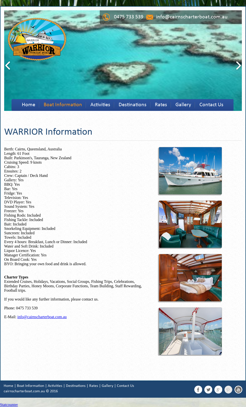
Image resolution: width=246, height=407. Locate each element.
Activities (100, 105)
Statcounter (9, 405)
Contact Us (211, 105)
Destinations (133, 105)
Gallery (183, 105)
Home (28, 105)
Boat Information (63, 105)
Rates (161, 105)
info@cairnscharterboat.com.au (192, 17)
